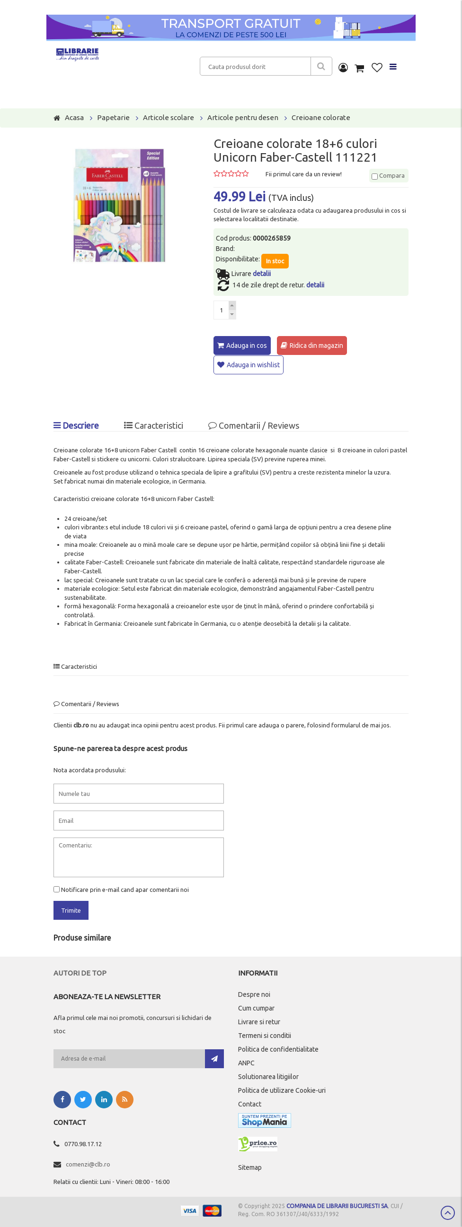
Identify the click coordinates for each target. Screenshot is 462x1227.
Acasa (74, 117)
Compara (388, 175)
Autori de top (80, 972)
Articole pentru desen (242, 117)
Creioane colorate (321, 117)
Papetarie (113, 117)
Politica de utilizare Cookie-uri (282, 1089)
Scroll (448, 1213)
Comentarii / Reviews (253, 424)
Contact (249, 1102)
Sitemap (250, 1166)
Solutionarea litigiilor (268, 1075)
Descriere (76, 424)
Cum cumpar (256, 1007)
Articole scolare (168, 117)
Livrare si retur (259, 1020)
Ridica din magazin (316, 345)
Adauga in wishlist (253, 364)
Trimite (71, 909)
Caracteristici (153, 424)
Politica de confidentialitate (278, 1048)
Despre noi (254, 993)
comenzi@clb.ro (88, 1162)
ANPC (246, 1061)
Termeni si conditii (264, 1034)
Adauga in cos (246, 345)
